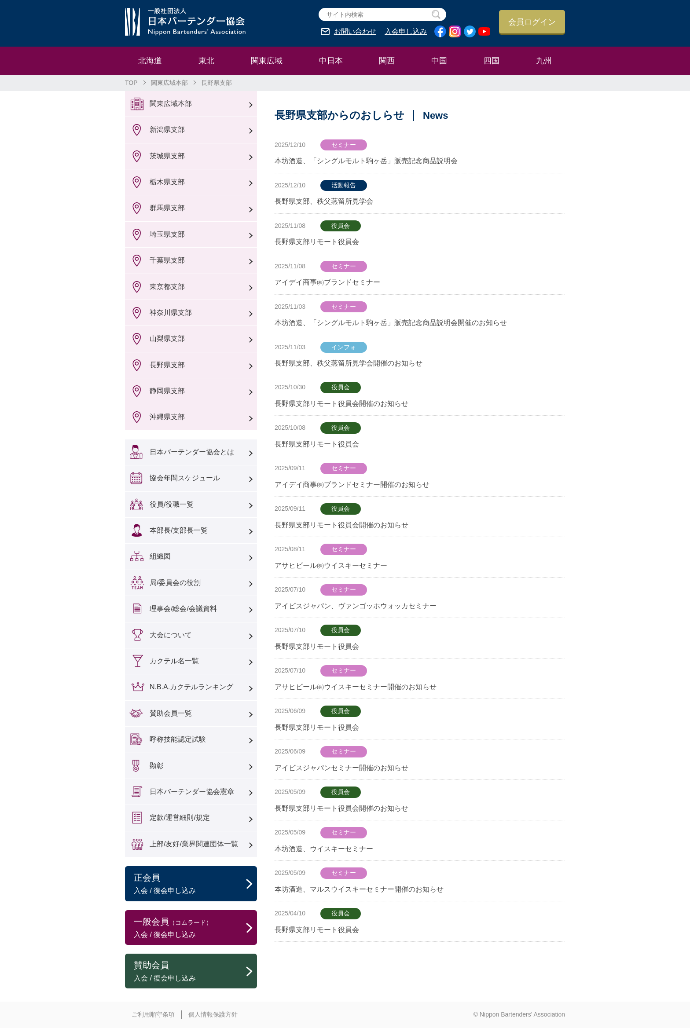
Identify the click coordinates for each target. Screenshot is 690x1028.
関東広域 (267, 60)
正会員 (195, 884)
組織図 (160, 556)
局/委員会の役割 (175, 582)
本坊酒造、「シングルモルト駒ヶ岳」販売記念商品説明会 (366, 161)
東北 (206, 60)
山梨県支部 (167, 338)
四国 (491, 60)
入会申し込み (406, 31)
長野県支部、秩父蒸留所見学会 (324, 201)
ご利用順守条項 (153, 1014)
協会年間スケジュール (185, 478)
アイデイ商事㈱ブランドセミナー (327, 282)
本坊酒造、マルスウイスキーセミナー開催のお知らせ (359, 889)
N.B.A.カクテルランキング (191, 687)
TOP (131, 82)
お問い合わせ (355, 31)
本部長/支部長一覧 (179, 530)
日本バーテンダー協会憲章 (192, 791)
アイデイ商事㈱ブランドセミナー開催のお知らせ (352, 484)
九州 (544, 60)
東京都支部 (167, 286)
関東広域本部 (169, 82)
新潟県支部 (167, 129)
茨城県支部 (167, 156)
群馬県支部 (167, 208)
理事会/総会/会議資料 (183, 608)
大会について (171, 635)
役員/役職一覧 (172, 504)
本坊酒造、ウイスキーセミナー (324, 848)
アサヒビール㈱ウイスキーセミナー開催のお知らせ (356, 687)
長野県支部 (167, 365)
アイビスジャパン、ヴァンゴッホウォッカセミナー (356, 606)
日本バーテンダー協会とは (192, 452)
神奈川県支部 (171, 312)
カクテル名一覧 (174, 661)
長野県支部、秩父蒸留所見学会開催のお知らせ (348, 363)
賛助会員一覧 (171, 713)
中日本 (331, 60)
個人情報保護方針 (213, 1014)
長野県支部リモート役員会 (317, 241)
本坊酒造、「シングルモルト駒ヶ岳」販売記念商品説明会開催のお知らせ (391, 322)
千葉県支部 (167, 260)
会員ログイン (532, 22)
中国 (439, 60)
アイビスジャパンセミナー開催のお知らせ (341, 768)
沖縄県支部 (167, 417)
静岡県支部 (167, 391)
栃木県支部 (167, 182)
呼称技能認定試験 (178, 739)
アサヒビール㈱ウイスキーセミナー (331, 565)
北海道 (150, 60)
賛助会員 (195, 971)
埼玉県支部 (167, 234)
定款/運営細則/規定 (180, 817)
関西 (387, 60)
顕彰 (157, 765)
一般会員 (195, 928)
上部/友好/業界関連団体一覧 (194, 844)
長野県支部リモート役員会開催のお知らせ (341, 403)
